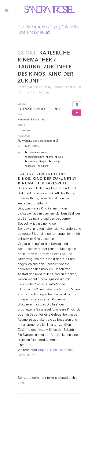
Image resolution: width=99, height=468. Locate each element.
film (49, 157)
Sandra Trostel (63, 87)
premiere (31, 161)
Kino (59, 157)
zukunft (43, 166)
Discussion (32, 146)
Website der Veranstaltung (38, 140)
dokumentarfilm (34, 157)
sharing (54, 161)
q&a (43, 161)
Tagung (30, 166)
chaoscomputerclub (36, 152)
